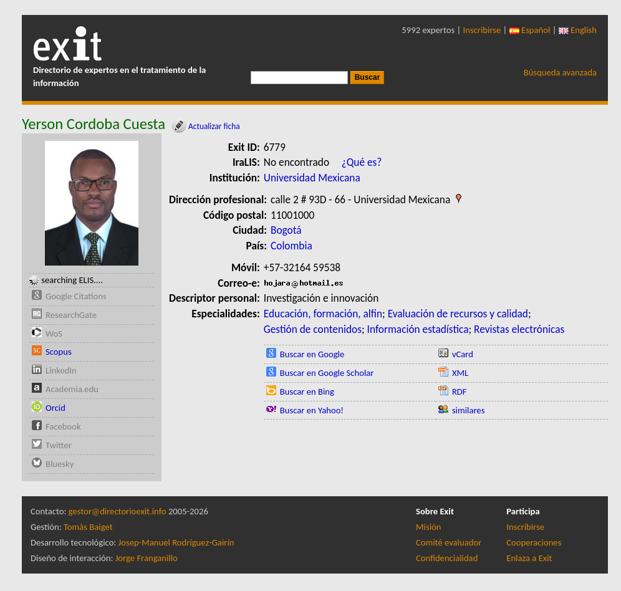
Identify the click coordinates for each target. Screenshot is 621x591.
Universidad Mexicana (312, 178)
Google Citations (76, 296)
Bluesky (60, 463)
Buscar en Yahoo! (312, 410)
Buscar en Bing (307, 391)
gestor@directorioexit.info (117, 511)
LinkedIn (61, 370)
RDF (459, 391)
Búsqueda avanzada (560, 72)
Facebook (63, 426)
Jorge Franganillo (146, 558)
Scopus (59, 351)
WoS (54, 333)
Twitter (59, 445)
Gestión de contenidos (313, 329)
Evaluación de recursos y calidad (458, 313)
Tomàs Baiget (88, 526)
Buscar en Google (312, 354)
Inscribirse (482, 30)
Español (530, 30)
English (578, 30)
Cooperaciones (533, 542)
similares (468, 410)
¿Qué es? (362, 162)
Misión (428, 526)
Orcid (55, 407)
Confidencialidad (447, 558)
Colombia (291, 245)
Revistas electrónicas (519, 329)
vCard (462, 354)
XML (460, 372)
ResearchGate (71, 314)
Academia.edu (72, 389)
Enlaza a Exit (529, 558)
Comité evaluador (448, 542)
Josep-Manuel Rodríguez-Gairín (176, 542)
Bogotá (286, 230)
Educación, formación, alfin (323, 313)
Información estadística (418, 329)
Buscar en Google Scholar (327, 372)
